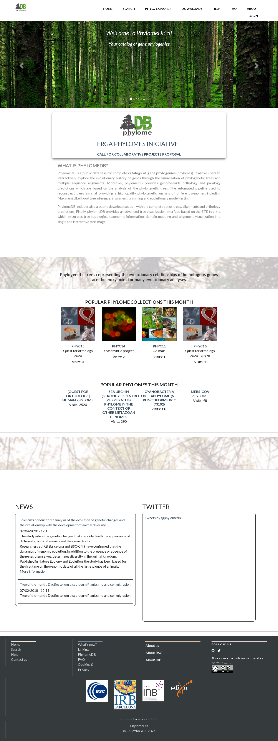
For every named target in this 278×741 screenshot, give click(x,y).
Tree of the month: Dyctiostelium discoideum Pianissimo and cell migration (75, 584)
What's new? (87, 644)
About (252, 8)
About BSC (154, 652)
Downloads (192, 8)
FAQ (233, 8)
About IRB (153, 660)
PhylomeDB (139, 726)
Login (253, 16)
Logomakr (125, 719)
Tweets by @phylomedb (163, 518)
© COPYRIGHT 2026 (139, 731)
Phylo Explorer (158, 8)
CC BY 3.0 (153, 719)
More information (33, 571)
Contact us (19, 659)
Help (216, 8)
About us (152, 645)
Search (129, 8)
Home (108, 8)
